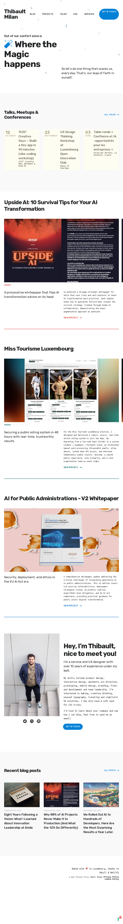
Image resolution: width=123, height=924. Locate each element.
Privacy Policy (111, 877)
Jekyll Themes (96, 877)
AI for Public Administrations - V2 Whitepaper (61, 498)
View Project (71, 318)
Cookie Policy (112, 879)
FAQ (75, 14)
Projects (47, 14)
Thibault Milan (15, 14)
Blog (33, 14)
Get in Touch (73, 726)
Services (89, 14)
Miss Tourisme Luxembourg (38, 349)
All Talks (110, 114)
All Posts (110, 770)
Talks (63, 14)
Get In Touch (109, 12)
